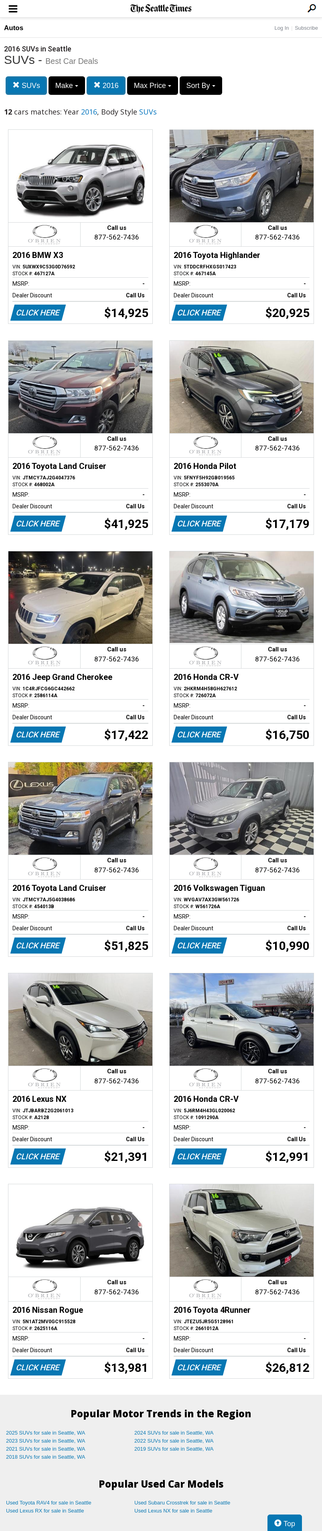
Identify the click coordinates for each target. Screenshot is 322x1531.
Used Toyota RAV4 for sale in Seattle (48, 1503)
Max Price (152, 86)
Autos (13, 28)
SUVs (26, 85)
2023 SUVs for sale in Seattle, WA (45, 1441)
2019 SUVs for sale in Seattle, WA (174, 1449)
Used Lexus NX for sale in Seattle (173, 1511)
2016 (106, 85)
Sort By (200, 86)
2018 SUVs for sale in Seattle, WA (45, 1457)
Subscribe (306, 28)
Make (66, 86)
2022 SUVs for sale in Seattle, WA (174, 1441)
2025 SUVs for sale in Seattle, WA (45, 1433)
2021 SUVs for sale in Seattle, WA (45, 1449)
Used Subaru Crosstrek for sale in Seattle (182, 1503)
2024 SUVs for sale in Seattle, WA (174, 1433)
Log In (281, 28)
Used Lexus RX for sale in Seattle (45, 1511)
